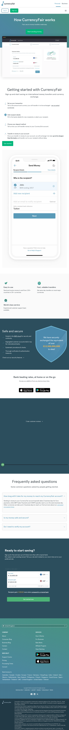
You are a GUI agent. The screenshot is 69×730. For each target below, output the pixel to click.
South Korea (53, 677)
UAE (19, 679)
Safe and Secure (45, 689)
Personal (57, 4)
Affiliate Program (41, 646)
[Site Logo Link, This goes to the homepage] (8, 3)
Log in (5, 10)
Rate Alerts (39, 643)
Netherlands (12, 677)
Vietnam (46, 679)
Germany (36, 675)
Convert (4, 667)
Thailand (14, 679)
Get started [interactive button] (8, 143)
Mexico (4, 677)
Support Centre (7, 657)
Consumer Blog (7, 639)
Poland (38, 677)
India (50, 675)
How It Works (40, 636)
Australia (5, 675)
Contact (4, 649)
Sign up (14, 10)
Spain (60, 677)
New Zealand (22, 677)
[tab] (34, 107)
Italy (60, 675)
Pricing (4, 660)
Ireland (55, 675)
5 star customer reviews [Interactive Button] (33, 421)
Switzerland (6, 679)
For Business (40, 639)
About (4, 636)
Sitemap (51, 689)
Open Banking (40, 649)
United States (38, 679)
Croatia (18, 675)
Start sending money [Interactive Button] (34, 32)
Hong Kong (43, 675)
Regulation (39, 689)
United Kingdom (27, 679)
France (29, 675)
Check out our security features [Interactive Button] (12, 358)
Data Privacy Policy (19, 689)
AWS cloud (17, 336)
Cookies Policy (27, 689)
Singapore (44, 677)
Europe (24, 675)
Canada (11, 675)
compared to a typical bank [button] (40, 592)
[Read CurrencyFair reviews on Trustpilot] (12, 413)
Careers (4, 646)
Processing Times (7, 664)
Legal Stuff (33, 689)
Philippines (30, 677)
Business (65, 4)
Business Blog (6, 643)
